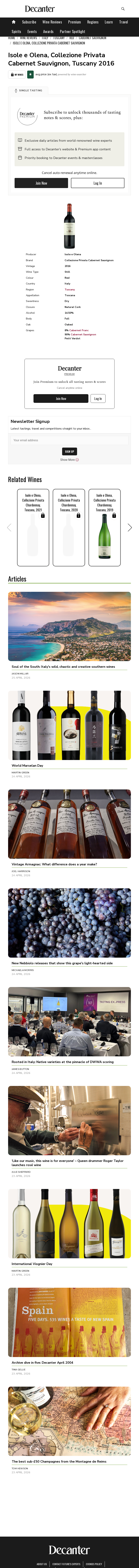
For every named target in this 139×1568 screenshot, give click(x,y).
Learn (109, 22)
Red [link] (72, 37)
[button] (28, 90)
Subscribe (29, 22)
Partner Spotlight (72, 31)
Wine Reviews (52, 22)
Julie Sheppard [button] (21, 1172)
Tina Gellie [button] (18, 1369)
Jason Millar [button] (20, 673)
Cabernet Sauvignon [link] (92, 37)
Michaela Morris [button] (23, 970)
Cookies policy (94, 1564)
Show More (69, 459)
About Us (42, 1564)
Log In (98, 183)
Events (32, 31)
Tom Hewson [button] (20, 1468)
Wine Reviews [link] (28, 37)
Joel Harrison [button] (21, 871)
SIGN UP (69, 451)
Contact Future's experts (66, 1564)
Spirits (16, 31)
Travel (123, 22)
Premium (74, 22)
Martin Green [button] (20, 772)
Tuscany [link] (59, 37)
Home (11, 37)
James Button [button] (20, 1069)
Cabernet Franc (79, 330)
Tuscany (70, 289)
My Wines (16, 74)
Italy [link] (45, 37)
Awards (48, 31)
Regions (93, 22)
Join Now (41, 183)
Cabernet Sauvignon (83, 334)
